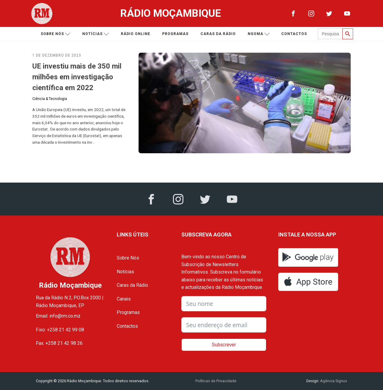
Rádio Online (135, 34)
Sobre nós (55, 34)
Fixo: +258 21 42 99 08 (60, 330)
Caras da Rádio (218, 34)
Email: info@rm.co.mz (58, 316)
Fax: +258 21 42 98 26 (59, 343)
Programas (175, 34)
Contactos (294, 34)
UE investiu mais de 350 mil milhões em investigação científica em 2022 (76, 77)
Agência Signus (333, 381)
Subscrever (224, 344)
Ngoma (259, 34)
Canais (124, 299)
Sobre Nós (128, 258)
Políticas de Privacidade (215, 381)
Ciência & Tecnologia (49, 99)
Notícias (95, 34)
